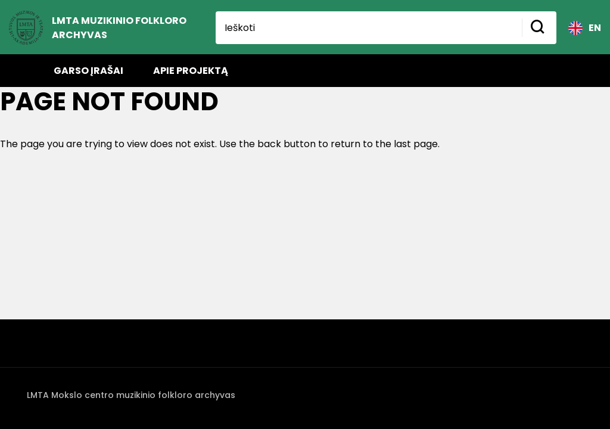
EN (584, 28)
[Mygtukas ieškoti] (539, 27)
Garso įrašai (88, 70)
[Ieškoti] (369, 27)
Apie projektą (190, 70)
